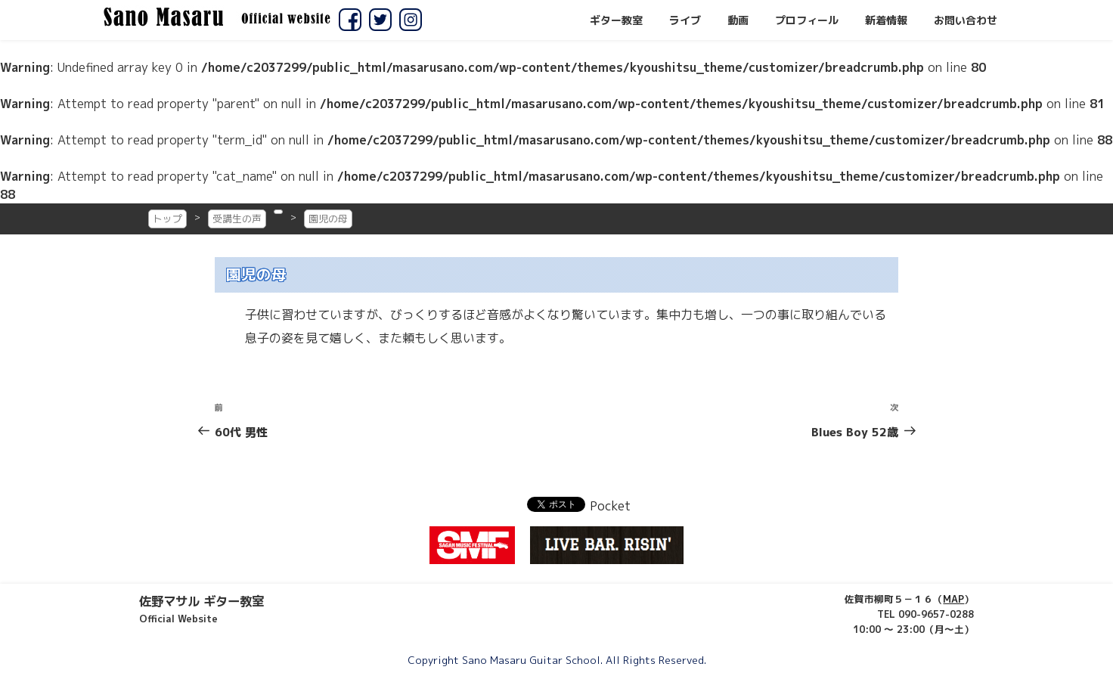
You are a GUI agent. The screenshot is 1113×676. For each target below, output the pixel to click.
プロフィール (807, 20)
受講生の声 (237, 218)
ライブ (685, 20)
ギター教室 (616, 20)
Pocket (610, 506)
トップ (167, 218)
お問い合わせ (965, 20)
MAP (953, 599)
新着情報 (886, 20)
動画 (738, 20)
